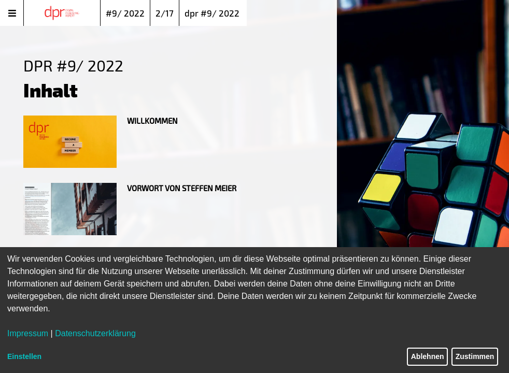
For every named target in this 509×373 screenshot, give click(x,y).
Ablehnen (427, 356)
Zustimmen (475, 356)
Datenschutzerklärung (95, 333)
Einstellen (24, 356)
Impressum (27, 333)
